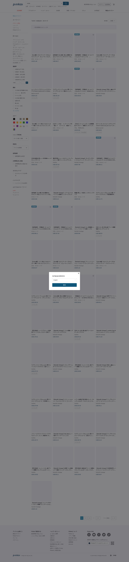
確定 (64, 285)
